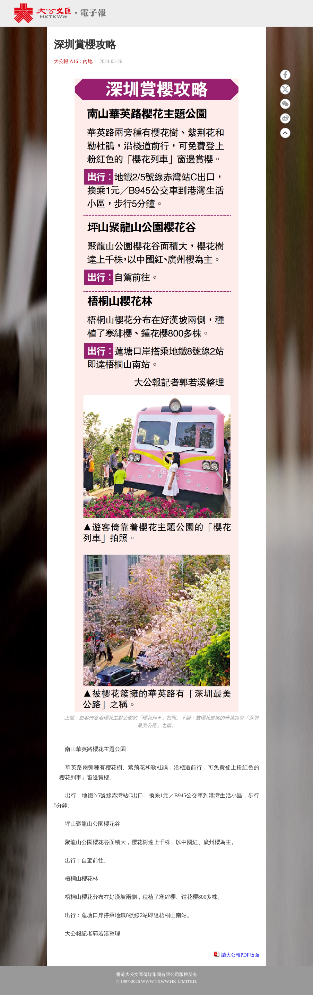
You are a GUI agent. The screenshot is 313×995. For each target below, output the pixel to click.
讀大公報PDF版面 (240, 955)
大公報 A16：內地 (73, 61)
